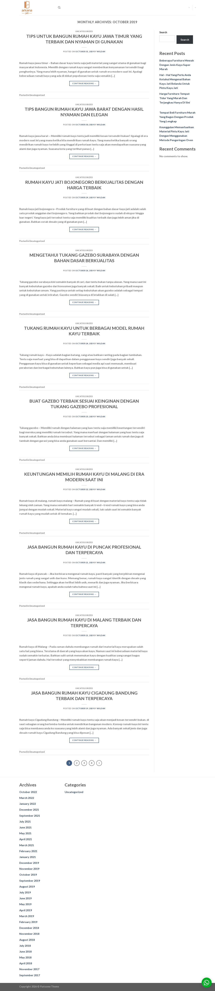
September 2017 (29, 975)
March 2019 (26, 916)
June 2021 (25, 827)
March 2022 (26, 797)
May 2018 (25, 957)
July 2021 (25, 821)
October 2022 (28, 791)
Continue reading (84, 83)
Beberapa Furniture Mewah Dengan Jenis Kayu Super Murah (176, 65)
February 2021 (28, 851)
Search (163, 32)
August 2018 (27, 939)
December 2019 (29, 862)
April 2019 (25, 910)
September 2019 (29, 880)
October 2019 (28, 874)
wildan (101, 51)
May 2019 (25, 904)
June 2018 (25, 951)
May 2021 (25, 833)
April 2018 (25, 963)
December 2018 (29, 927)
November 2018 (29, 933)
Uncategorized (74, 791)
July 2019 (25, 892)
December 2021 (29, 809)
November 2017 (29, 969)
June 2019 (25, 898)
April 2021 (25, 839)
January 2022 (27, 803)
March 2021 (26, 845)
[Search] (59, 7)
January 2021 (27, 856)
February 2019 (28, 921)
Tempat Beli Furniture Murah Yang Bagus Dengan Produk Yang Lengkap (177, 117)
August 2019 (27, 886)
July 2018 (25, 945)
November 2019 (29, 868)
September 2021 (29, 815)
